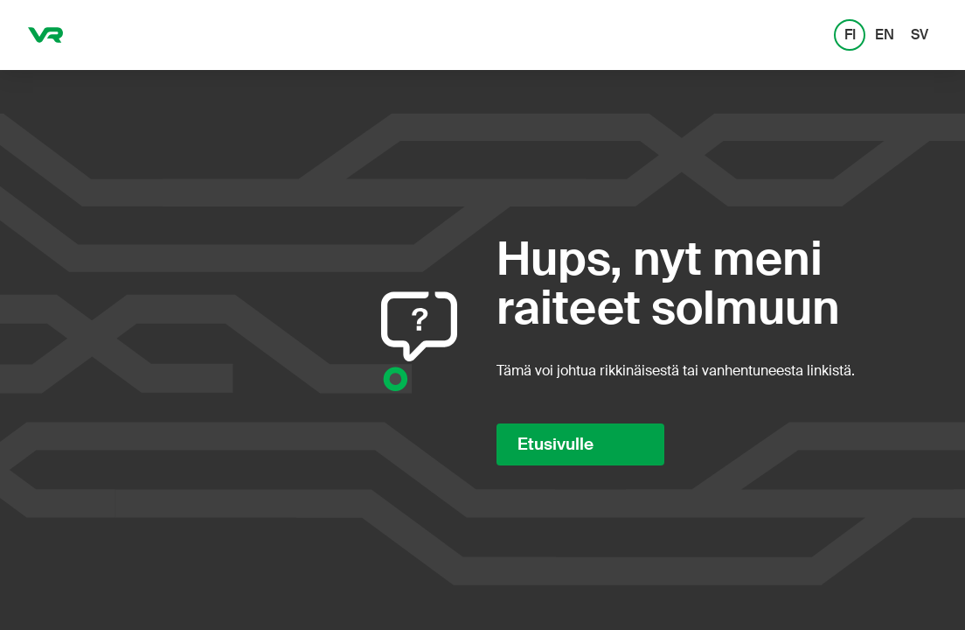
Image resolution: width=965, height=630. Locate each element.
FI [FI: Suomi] (850, 34)
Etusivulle (555, 444)
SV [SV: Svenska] (919, 34)
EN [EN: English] (884, 34)
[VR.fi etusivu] (45, 35)
